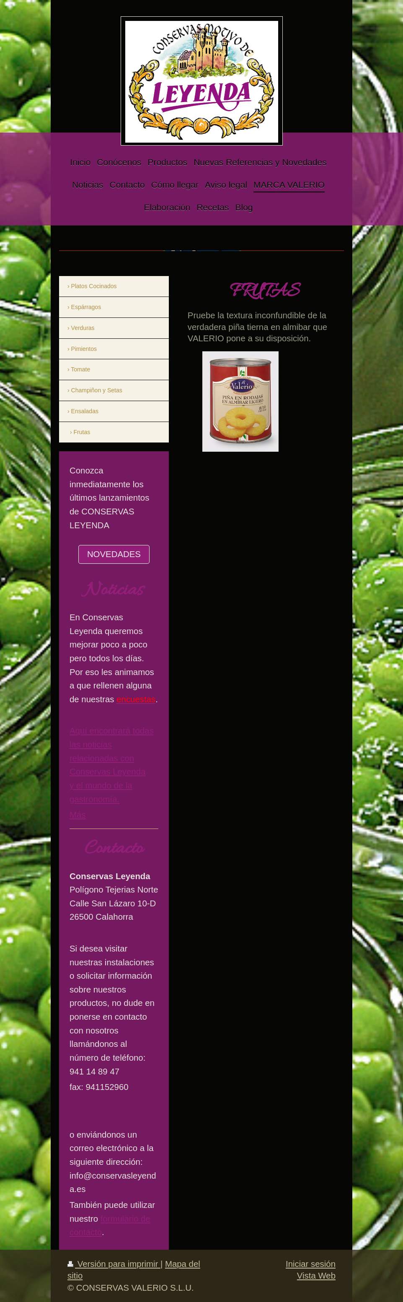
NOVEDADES (114, 554)
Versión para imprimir (113, 1264)
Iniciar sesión (311, 1264)
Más (78, 814)
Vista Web (316, 1275)
